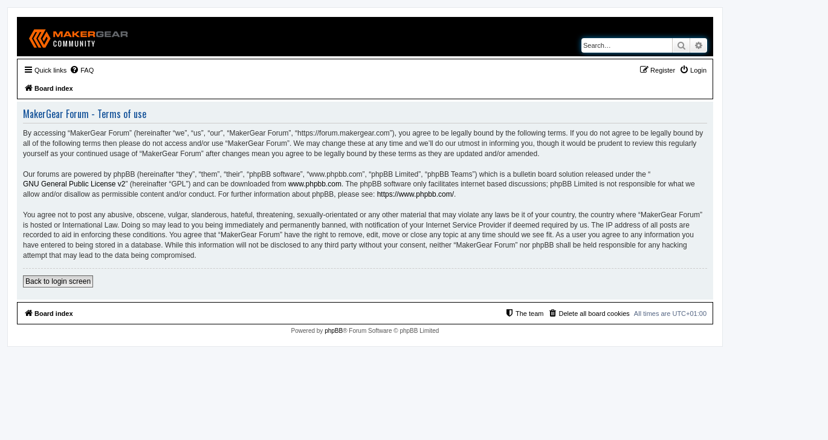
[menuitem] (82, 70)
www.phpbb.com (314, 184)
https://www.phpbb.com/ (415, 194)
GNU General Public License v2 (74, 184)
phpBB (334, 330)
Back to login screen (58, 281)
